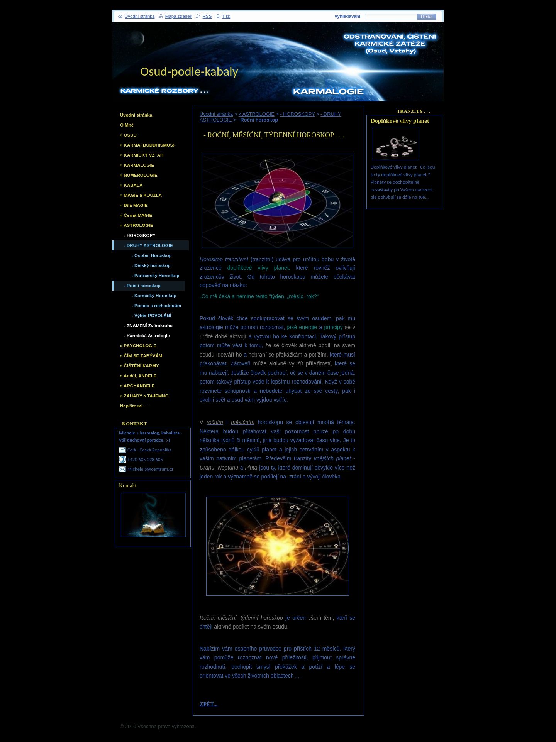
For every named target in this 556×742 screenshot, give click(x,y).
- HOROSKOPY (297, 114)
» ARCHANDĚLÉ (137, 386)
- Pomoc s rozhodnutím (156, 305)
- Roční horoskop (142, 285)
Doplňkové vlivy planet (400, 120)
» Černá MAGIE (136, 215)
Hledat (426, 17)
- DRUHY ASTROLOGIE (148, 245)
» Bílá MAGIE (134, 205)
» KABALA (131, 185)
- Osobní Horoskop (152, 255)
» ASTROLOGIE (257, 114)
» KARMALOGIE (137, 165)
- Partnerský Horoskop (156, 275)
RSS (207, 16)
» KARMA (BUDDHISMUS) (147, 145)
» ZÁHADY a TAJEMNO (144, 396)
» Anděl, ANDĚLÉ (138, 376)
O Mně (127, 125)
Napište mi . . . (135, 406)
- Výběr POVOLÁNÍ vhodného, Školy (151, 317)
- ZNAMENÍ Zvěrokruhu (148, 325)
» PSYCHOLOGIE (138, 345)
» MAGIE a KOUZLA (141, 195)
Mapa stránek (178, 16)
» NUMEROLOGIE (139, 175)
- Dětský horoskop (151, 265)
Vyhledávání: (348, 16)
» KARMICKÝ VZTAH (141, 155)
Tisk (226, 16)
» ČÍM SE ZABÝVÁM (141, 355)
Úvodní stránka (216, 114)
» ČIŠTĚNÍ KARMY (139, 365)
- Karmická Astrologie (147, 335)
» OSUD (128, 135)
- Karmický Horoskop (154, 295)
